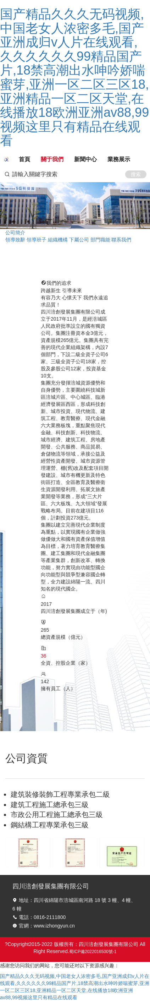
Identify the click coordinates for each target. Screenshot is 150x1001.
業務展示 (118, 159)
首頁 (24, 159)
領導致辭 (15, 240)
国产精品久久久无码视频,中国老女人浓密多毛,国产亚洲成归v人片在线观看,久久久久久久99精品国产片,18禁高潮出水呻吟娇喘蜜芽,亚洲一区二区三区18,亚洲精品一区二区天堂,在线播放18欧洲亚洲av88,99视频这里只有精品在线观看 (74, 77)
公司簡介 (15, 232)
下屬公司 (79, 240)
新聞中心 (85, 159)
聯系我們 (121, 240)
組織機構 (58, 240)
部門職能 (100, 240)
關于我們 (52, 159)
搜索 (136, 174)
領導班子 (36, 240)
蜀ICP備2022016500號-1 (92, 951)
